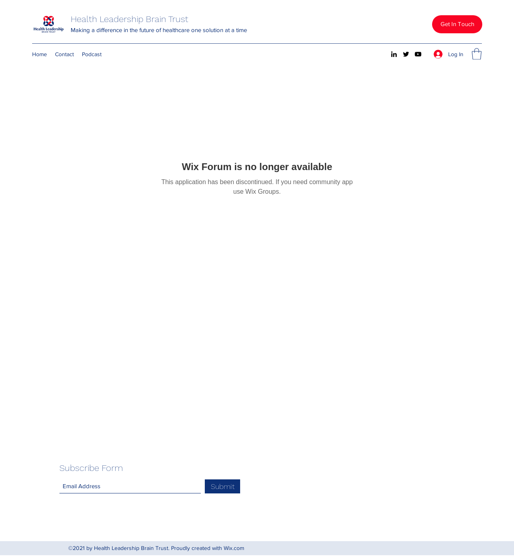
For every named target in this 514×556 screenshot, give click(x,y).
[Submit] (222, 486)
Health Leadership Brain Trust (129, 19)
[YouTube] (418, 54)
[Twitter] (406, 54)
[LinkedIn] (394, 54)
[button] (457, 24)
